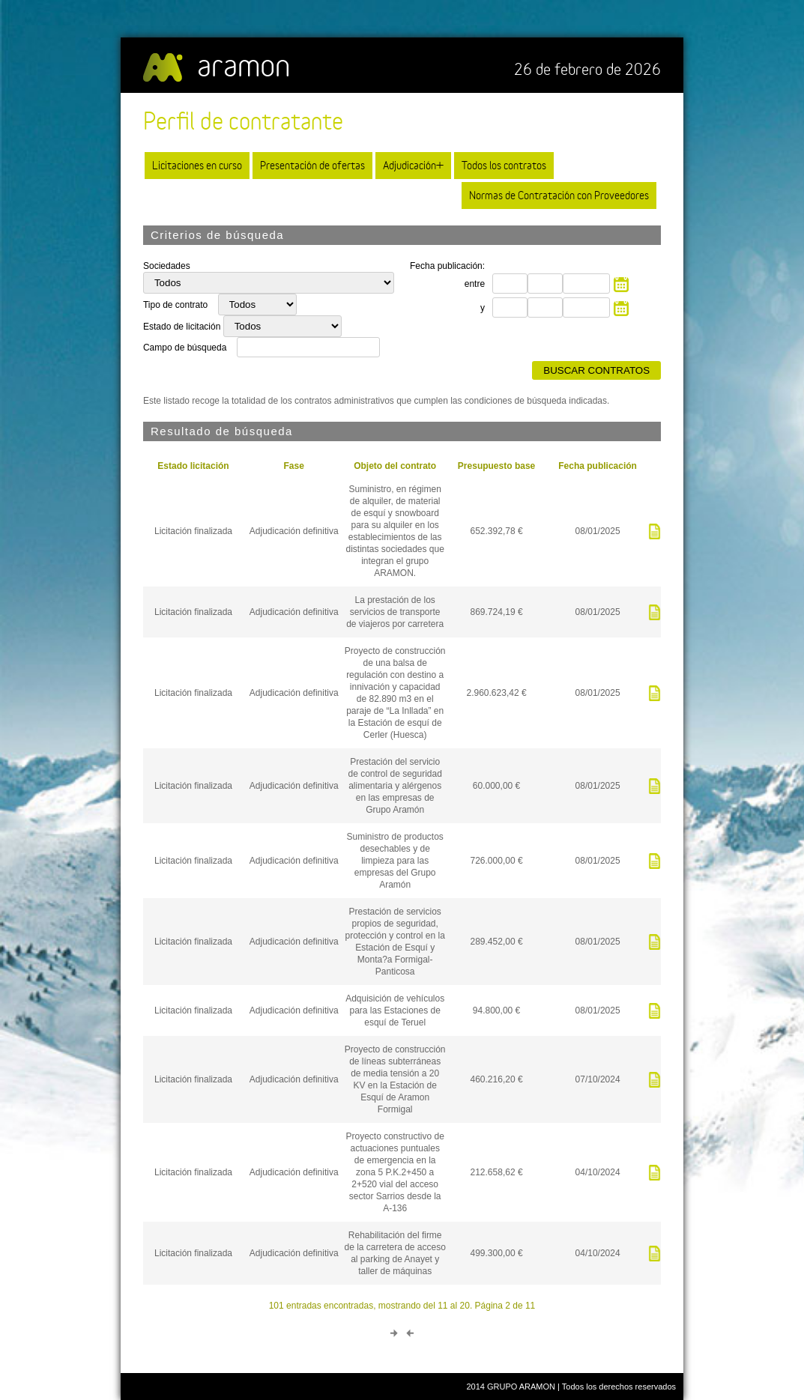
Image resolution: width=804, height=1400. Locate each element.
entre (475, 284)
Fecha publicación (597, 466)
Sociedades (166, 266)
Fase (294, 466)
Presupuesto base (496, 466)
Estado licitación (193, 466)
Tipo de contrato (177, 305)
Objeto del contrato (395, 466)
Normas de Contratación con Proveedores (559, 195)
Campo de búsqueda (184, 347)
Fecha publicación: (447, 266)
